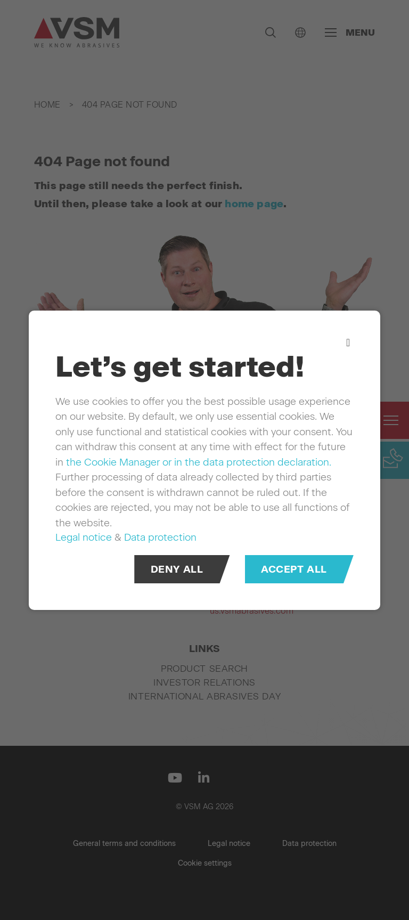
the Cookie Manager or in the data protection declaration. (198, 461)
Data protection (160, 537)
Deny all (177, 569)
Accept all (294, 569)
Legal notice (83, 537)
